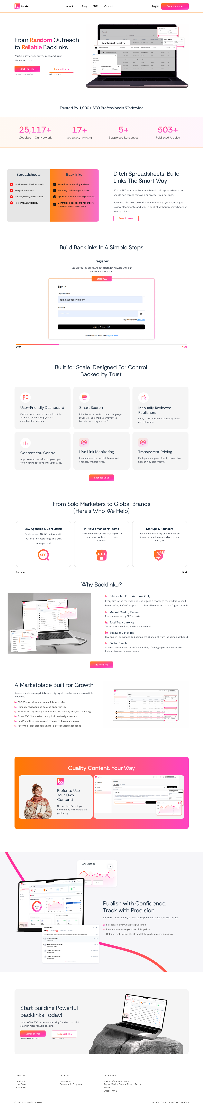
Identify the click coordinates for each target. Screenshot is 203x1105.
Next (184, 571)
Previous (20, 571)
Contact (108, 6)
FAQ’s (96, 6)
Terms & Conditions (179, 1102)
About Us (71, 6)
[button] (18, 346)
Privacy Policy (159, 1102)
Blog (84, 6)
